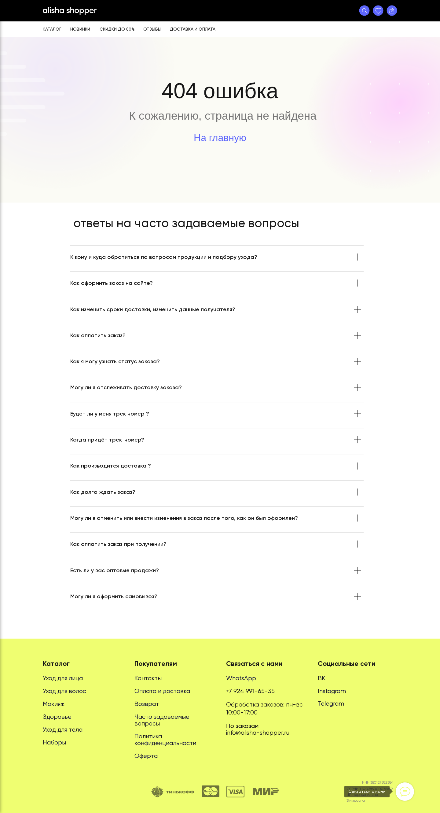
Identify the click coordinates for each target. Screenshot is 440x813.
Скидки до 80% (117, 29)
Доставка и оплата (192, 29)
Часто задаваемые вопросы (161, 720)
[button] (364, 10)
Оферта (146, 755)
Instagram (332, 691)
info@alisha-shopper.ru (257, 732)
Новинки (80, 29)
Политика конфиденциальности (165, 740)
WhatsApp (241, 678)
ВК (321, 678)
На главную (220, 137)
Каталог (52, 29)
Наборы (54, 742)
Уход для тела (62, 729)
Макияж (53, 703)
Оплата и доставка (162, 691)
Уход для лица (63, 678)
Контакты (148, 678)
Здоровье (57, 716)
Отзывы (152, 29)
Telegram (331, 703)
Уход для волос (64, 691)
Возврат (146, 703)
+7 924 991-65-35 (250, 691)
